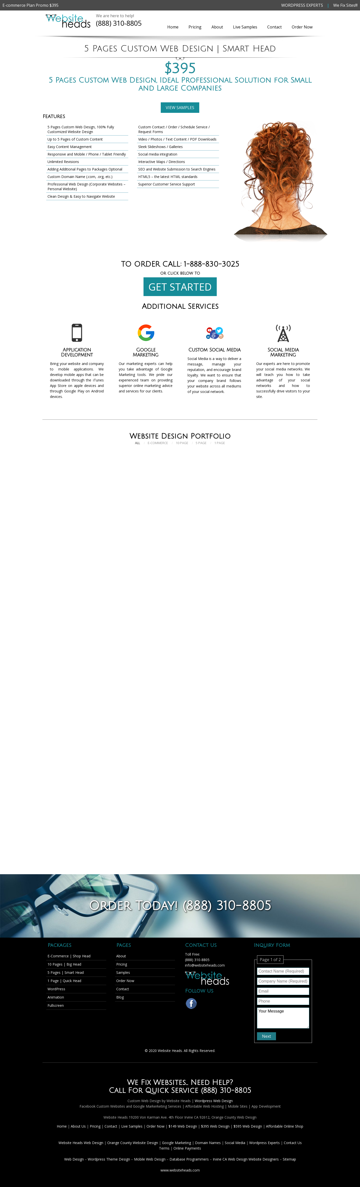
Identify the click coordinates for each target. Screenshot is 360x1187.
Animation (56, 997)
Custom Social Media (214, 349)
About (217, 27)
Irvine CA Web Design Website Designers (246, 1159)
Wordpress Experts (264, 1142)
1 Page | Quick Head (64, 980)
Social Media (235, 1142)
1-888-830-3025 (211, 264)
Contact (274, 27)
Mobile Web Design (150, 1159)
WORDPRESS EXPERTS (302, 5)
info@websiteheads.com (205, 965)
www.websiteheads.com (180, 1170)
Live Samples (245, 27)
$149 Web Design (182, 1126)
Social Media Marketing (283, 352)
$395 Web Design (215, 1126)
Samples (123, 972)
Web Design (74, 1159)
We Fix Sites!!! (345, 5)
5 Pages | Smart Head (66, 972)
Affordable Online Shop (284, 1126)
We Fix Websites (156, 1083)
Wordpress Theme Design (109, 1159)
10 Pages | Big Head (64, 964)
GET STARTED (180, 287)
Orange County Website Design (133, 1142)
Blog (120, 997)
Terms (164, 1148)
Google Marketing (145, 352)
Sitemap (289, 1159)
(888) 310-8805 (119, 23)
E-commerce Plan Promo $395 (30, 5)
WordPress (56, 989)
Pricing (195, 27)
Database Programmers (189, 1159)
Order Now (302, 27)
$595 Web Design (248, 1126)
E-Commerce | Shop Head (69, 956)
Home (172, 27)
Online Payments (187, 1148)
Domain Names (208, 1142)
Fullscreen (56, 1005)
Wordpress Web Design (214, 1100)
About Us (79, 1126)
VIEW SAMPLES (180, 107)
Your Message (283, 1018)
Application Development (77, 352)
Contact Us (293, 1142)
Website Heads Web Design (81, 1142)
